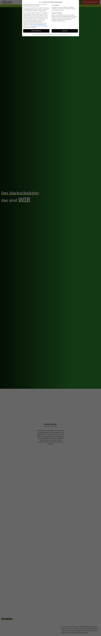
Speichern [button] (65, 30)
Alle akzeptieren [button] (36, 30)
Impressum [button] (66, 33)
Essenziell (56, 4)
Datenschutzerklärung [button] (59, 33)
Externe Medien (57, 12)
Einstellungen (44, 25)
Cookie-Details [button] (51, 33)
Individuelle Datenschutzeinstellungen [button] (40, 33)
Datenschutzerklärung (38, 24)
